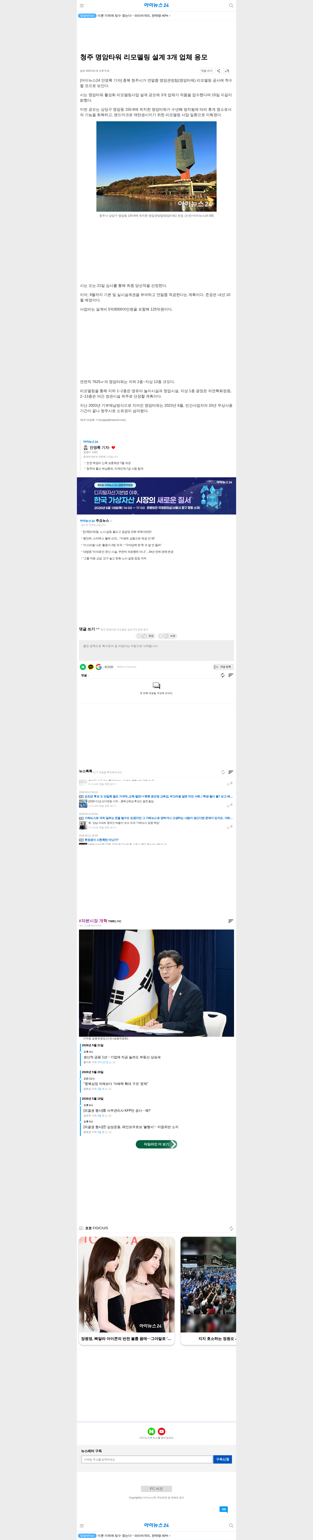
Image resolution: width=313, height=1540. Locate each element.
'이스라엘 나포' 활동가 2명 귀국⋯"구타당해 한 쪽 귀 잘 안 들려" (122, 545)
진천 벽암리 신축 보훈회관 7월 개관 (108, 463)
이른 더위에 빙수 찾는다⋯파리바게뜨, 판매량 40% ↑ (134, 15)
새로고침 (111, 521)
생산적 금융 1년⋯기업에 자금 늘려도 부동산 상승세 (122, 1057)
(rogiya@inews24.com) (113, 420)
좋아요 (113, 447)
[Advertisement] (156, 36)
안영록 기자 (99, 448)
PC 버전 (156, 1489)
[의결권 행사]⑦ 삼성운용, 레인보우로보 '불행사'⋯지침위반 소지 (131, 1127)
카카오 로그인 (91, 667)
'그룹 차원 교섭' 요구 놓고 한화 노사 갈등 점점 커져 (114, 558)
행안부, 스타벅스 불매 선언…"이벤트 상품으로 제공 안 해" (119, 538)
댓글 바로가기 (224, 1509)
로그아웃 (109, 667)
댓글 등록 (225, 666)
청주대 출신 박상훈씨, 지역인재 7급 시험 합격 (114, 468)
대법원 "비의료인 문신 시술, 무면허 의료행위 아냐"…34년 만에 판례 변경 (128, 551)
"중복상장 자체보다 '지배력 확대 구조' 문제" (116, 1084)
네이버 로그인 (83, 667)
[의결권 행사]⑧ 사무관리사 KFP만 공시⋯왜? (117, 1110)
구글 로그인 (99, 667)
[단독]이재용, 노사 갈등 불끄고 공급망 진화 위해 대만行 (117, 531)
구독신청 (222, 1459)
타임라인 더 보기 (156, 1144)
